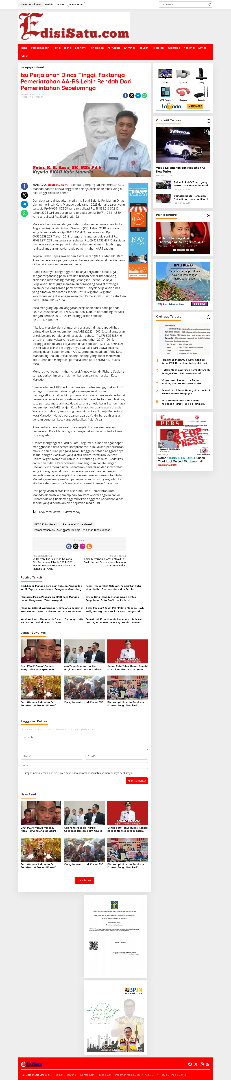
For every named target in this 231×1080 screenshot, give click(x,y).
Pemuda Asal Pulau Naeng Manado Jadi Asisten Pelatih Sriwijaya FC (186, 392)
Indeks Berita (178, 1074)
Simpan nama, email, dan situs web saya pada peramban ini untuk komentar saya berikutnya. (78, 773)
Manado (25, 97)
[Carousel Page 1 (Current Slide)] (174, 250)
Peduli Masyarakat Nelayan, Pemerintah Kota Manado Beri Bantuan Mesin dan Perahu (113, 587)
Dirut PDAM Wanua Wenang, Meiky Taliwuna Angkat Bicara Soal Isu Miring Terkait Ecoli (38, 668)
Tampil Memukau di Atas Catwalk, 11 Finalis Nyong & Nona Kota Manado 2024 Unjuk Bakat (103, 560)
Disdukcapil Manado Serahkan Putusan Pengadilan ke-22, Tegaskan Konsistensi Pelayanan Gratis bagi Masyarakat (51, 587)
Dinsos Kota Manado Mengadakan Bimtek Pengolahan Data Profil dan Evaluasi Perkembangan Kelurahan (111, 598)
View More (84, 880)
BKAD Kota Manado (46, 524)
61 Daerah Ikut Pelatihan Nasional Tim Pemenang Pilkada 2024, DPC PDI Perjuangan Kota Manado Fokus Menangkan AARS (54, 562)
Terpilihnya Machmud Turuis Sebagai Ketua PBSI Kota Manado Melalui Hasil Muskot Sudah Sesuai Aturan (185, 361)
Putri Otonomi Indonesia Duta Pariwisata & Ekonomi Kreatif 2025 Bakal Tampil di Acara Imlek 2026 (40, 704)
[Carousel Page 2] (179, 250)
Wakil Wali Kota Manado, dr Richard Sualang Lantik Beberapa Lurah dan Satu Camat (52, 621)
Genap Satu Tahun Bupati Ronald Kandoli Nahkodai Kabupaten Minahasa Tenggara (127, 668)
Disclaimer (105, 1074)
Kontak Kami (87, 1074)
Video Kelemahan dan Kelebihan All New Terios (180, 169)
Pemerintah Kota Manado (78, 524)
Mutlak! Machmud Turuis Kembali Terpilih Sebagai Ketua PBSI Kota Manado (186, 371)
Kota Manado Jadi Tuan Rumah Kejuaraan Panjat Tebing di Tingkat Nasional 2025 (183, 402)
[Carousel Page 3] (183, 250)
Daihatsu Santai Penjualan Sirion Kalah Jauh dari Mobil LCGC (191, 197)
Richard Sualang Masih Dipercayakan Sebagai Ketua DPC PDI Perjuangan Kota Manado (182, 240)
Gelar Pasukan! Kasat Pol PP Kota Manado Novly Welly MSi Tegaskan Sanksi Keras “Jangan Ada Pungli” (115, 609)
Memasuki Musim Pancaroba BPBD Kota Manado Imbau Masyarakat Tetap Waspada (50, 598)
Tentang (71, 1074)
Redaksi (58, 1074)
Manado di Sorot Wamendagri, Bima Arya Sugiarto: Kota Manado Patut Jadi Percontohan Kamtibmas (52, 609)
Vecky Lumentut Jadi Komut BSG (83, 702)
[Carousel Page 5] (192, 250)
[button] (210, 4)
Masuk (163, 1074)
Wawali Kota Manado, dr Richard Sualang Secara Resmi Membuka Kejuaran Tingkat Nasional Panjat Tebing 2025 (182, 382)
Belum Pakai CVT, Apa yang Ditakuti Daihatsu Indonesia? (191, 184)
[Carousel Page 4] (187, 250)
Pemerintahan (36, 97)
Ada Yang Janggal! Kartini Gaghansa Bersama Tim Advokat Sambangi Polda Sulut (84, 668)
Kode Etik (150, 1074)
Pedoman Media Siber (127, 1074)
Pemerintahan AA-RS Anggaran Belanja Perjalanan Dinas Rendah (72, 530)
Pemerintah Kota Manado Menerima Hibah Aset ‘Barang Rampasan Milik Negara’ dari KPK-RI (114, 621)
